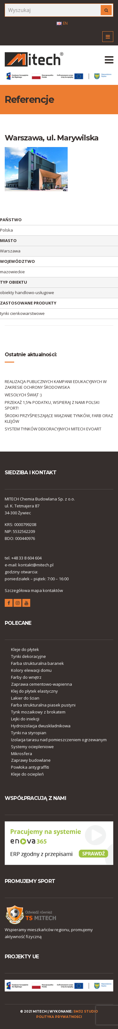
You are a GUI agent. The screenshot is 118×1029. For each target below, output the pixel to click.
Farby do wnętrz (26, 677)
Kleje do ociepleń (27, 774)
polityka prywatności (59, 1017)
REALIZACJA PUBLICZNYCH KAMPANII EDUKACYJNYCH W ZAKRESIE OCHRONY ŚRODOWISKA (56, 384)
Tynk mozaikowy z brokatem (38, 712)
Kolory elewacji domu (31, 670)
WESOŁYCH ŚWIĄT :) (23, 395)
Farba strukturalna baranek (37, 663)
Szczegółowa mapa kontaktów (34, 590)
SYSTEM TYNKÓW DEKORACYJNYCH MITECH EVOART (53, 429)
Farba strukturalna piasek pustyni (43, 705)
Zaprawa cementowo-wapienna (41, 684)
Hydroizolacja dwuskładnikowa (40, 726)
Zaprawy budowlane (31, 760)
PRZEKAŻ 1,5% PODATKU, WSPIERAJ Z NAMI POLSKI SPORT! (52, 405)
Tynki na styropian (28, 733)
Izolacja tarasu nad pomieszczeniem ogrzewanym (59, 739)
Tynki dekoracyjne (28, 656)
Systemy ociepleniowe (32, 746)
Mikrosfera (21, 753)
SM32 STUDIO (85, 1011)
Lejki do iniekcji (25, 719)
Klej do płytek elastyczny (34, 691)
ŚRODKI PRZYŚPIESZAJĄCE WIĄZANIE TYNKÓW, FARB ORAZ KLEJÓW (59, 418)
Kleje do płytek (25, 649)
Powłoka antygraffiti (30, 767)
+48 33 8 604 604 (26, 558)
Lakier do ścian (25, 698)
